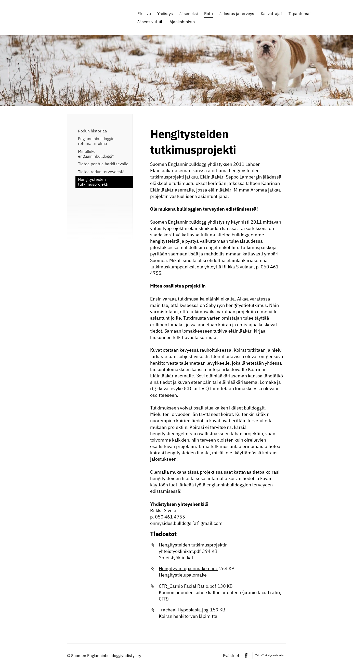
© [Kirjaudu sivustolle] (69, 655)
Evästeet (231, 655)
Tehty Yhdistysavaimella (269, 655)
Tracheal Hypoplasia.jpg (183, 610)
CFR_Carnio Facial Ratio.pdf (187, 586)
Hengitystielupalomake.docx (188, 568)
